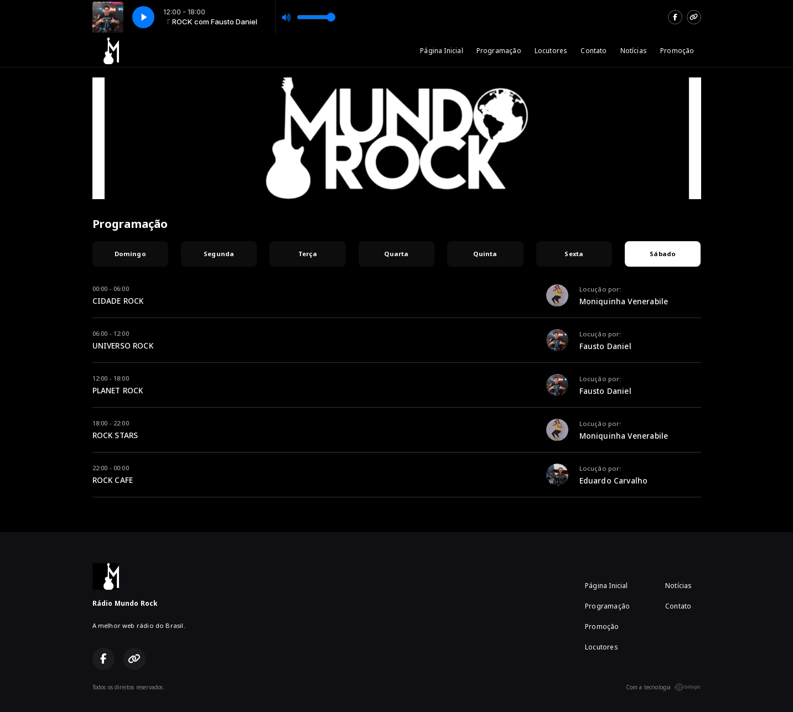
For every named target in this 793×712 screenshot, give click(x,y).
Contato (594, 50)
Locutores (551, 50)
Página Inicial (441, 50)
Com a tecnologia (663, 687)
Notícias (633, 50)
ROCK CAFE (112, 480)
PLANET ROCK (117, 390)
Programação (498, 50)
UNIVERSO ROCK (122, 345)
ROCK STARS (115, 435)
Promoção (677, 50)
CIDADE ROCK (118, 300)
